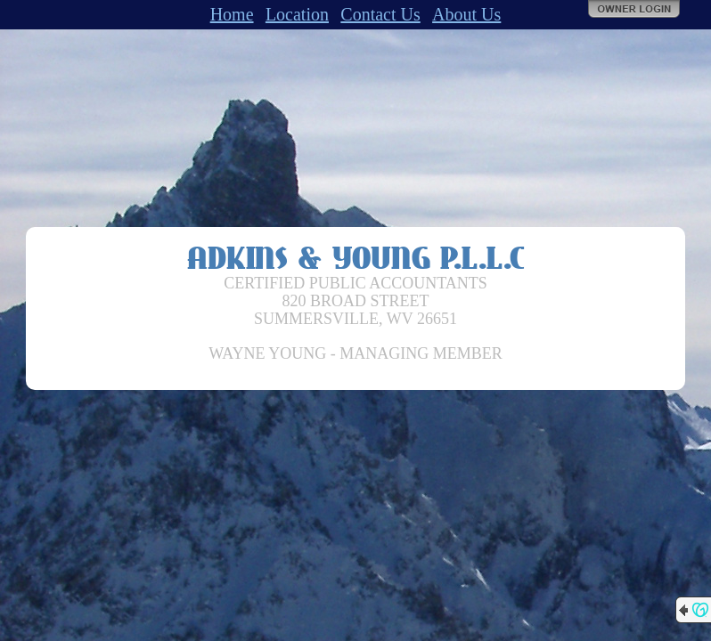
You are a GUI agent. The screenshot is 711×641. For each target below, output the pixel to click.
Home (232, 14)
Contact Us (380, 14)
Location (297, 14)
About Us (466, 14)
